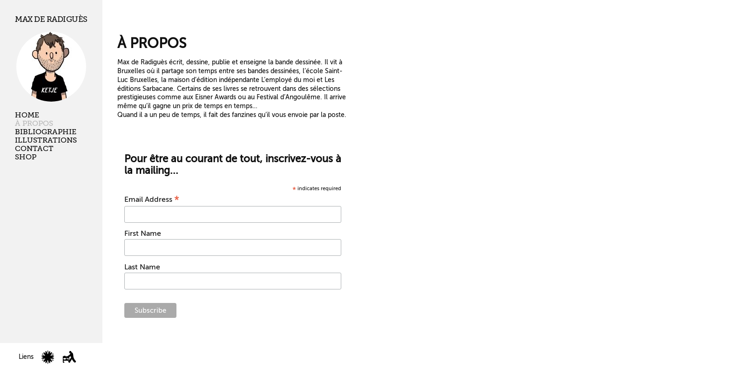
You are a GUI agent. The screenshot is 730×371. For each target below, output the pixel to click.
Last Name (142, 267)
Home (27, 115)
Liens (26, 356)
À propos (34, 123)
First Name (142, 233)
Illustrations (46, 140)
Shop (25, 157)
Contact (34, 148)
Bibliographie (45, 132)
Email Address (151, 199)
